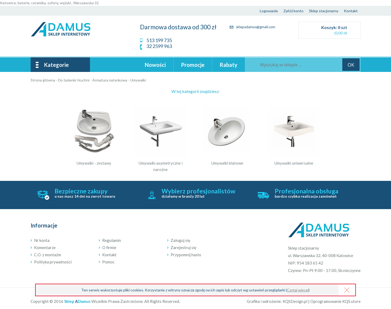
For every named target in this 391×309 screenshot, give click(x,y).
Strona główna (43, 80)
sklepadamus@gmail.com (252, 27)
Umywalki (138, 80)
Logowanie (269, 11)
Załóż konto (293, 11)
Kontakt (351, 11)
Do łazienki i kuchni (73, 80)
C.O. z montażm (47, 254)
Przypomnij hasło (186, 254)
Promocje (192, 65)
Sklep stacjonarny (323, 11)
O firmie (109, 247)
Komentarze (45, 247)
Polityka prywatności (53, 261)
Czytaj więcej (297, 290)
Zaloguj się (180, 240)
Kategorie (56, 65)
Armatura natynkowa (109, 80)
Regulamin (111, 240)
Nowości (155, 65)
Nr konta (42, 240)
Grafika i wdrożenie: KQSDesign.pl (277, 301)
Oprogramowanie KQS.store (335, 301)
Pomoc (108, 261)
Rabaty (228, 65)
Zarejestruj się (183, 247)
